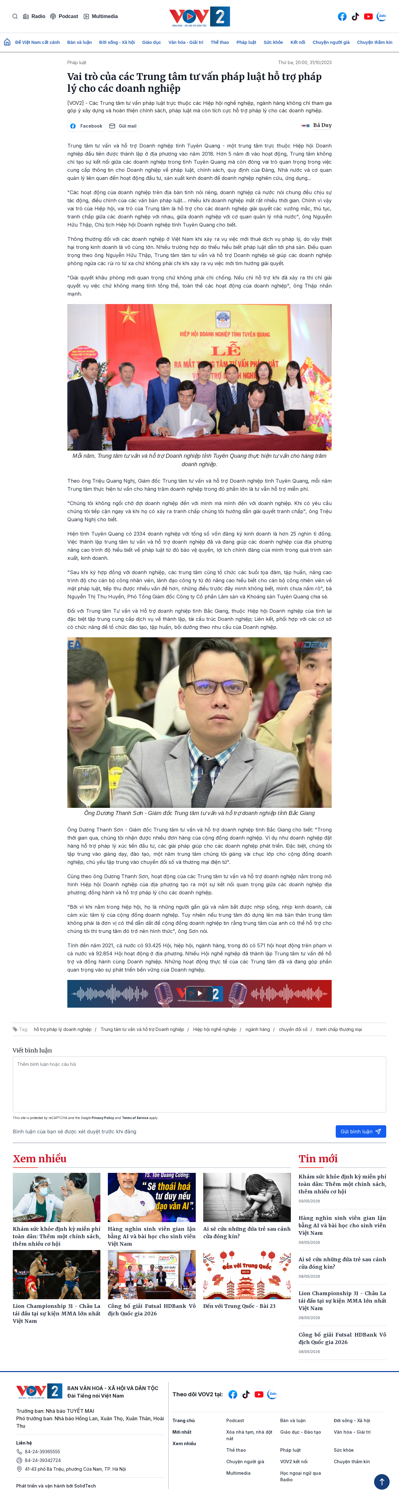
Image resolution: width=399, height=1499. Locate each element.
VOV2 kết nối (294, 1461)
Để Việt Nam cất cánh (37, 42)
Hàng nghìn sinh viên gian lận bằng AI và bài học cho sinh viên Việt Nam (343, 1225)
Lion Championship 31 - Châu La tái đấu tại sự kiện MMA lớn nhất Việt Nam (343, 1300)
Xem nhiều (184, 1443)
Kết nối (298, 42)
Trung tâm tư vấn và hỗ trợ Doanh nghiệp (142, 1029)
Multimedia (100, 16)
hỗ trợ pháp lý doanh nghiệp (63, 1029)
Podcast (64, 16)
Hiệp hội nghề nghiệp (215, 1029)
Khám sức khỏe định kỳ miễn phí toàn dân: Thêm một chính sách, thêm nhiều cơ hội (343, 1184)
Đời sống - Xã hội (117, 42)
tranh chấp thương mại (339, 1029)
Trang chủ (183, 1420)
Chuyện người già (331, 42)
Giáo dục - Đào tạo (300, 1432)
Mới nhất (181, 1432)
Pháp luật (246, 42)
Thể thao (220, 42)
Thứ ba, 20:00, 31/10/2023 (305, 62)
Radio (34, 16)
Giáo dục (151, 42)
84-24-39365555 (42, 1451)
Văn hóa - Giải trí (186, 42)
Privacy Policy (103, 1118)
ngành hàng (258, 1029)
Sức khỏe (273, 42)
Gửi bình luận (361, 1131)
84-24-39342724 (43, 1460)
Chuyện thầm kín (374, 42)
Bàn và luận (79, 42)
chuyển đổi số (293, 1029)
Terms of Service (135, 1118)
